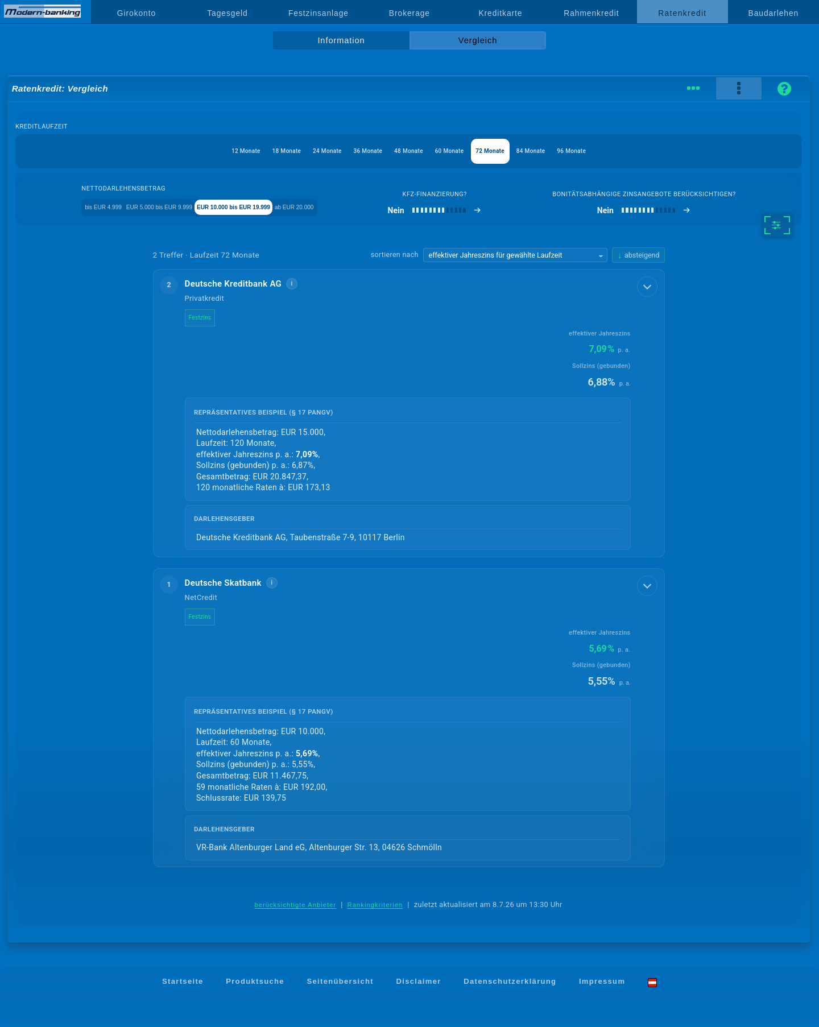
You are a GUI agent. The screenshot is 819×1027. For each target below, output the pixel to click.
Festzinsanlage (318, 13)
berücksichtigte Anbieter (295, 908)
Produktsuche (255, 985)
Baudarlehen (773, 13)
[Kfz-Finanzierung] (494, 212)
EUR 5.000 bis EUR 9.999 (171, 208)
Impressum (602, 985)
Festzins (209, 320)
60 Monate (459, 151)
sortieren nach (395, 256)
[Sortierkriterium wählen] (515, 257)
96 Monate (614, 151)
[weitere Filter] (777, 227)
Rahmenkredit (591, 13)
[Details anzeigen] (648, 288)
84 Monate (562, 151)
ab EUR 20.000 (370, 208)
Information (341, 40)
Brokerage (409, 13)
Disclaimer (418, 985)
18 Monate (254, 151)
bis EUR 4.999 (86, 208)
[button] (409, 416)
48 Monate (408, 151)
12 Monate (202, 151)
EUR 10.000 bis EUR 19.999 (280, 208)
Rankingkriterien (375, 908)
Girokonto (136, 13)
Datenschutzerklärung (510, 985)
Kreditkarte (500, 13)
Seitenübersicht (340, 985)
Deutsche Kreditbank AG (242, 286)
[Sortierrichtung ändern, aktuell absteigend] (638, 257)
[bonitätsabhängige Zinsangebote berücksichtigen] (674, 212)
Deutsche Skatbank (232, 586)
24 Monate (305, 151)
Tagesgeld (227, 13)
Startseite (183, 985)
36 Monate (357, 151)
